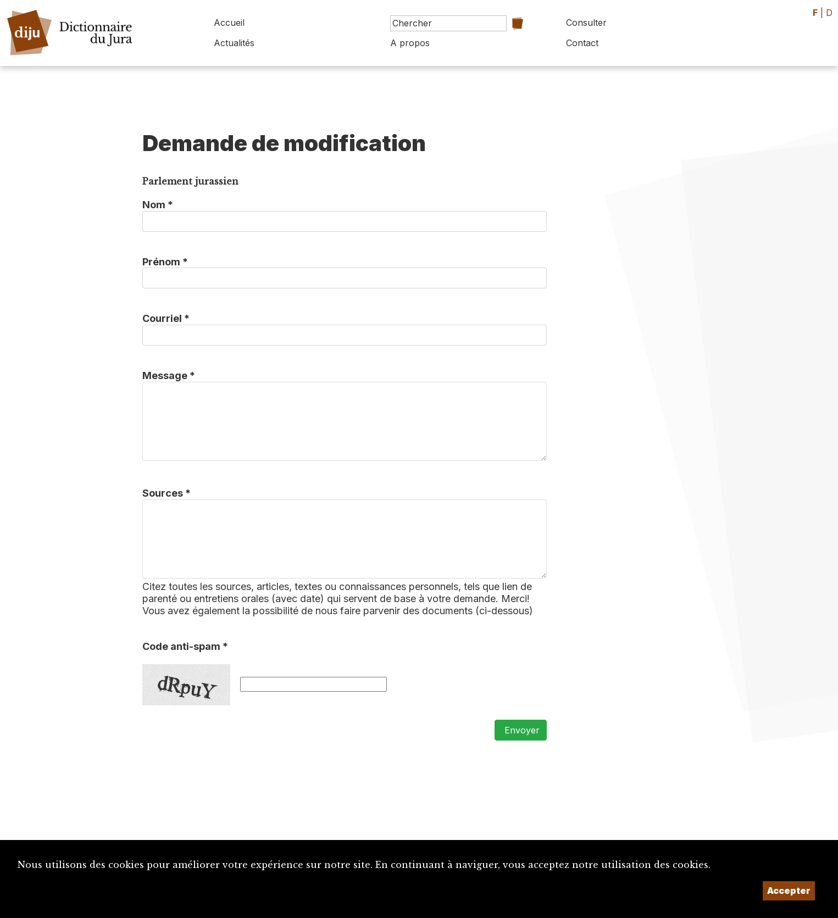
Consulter (586, 22)
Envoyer (521, 730)
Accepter (789, 890)
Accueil (229, 22)
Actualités (234, 42)
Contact (582, 42)
